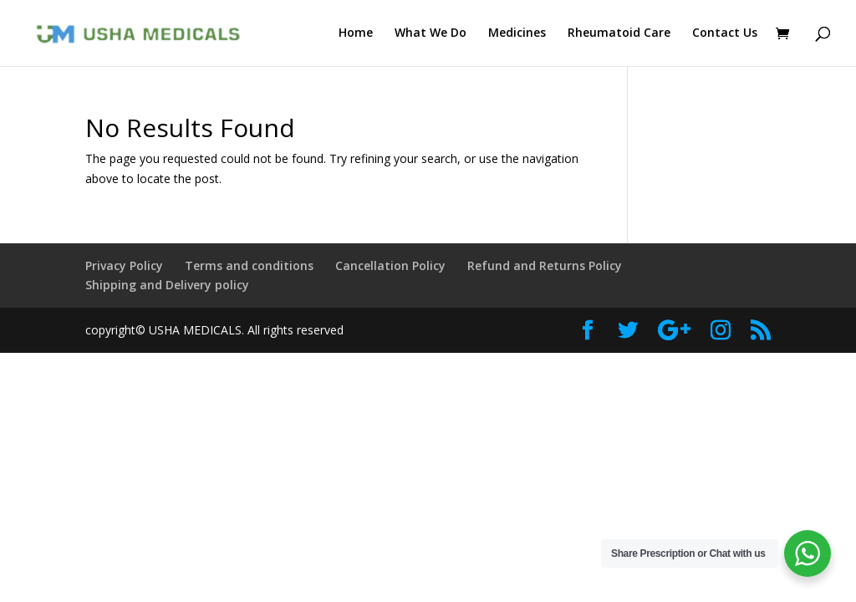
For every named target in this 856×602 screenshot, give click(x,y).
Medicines (517, 34)
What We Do (430, 34)
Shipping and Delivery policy (167, 285)
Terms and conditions (249, 265)
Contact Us (724, 34)
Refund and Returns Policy (544, 265)
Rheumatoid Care (619, 34)
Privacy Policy (124, 265)
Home (356, 34)
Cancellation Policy (390, 265)
